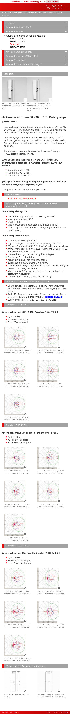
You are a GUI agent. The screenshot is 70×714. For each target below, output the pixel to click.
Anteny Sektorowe (24, 13)
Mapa (48, 712)
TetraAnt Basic (17, 46)
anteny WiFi (12, 13)
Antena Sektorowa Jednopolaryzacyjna (46, 13)
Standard (5, 16)
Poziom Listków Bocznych (23, 198)
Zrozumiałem (52, 1)
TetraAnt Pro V (17, 38)
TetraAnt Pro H (17, 41)
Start (4, 13)
